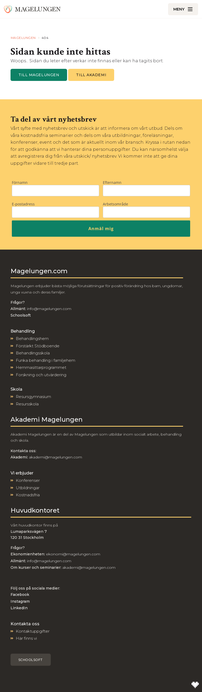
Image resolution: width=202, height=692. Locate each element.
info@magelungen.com (48, 308)
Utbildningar (27, 488)
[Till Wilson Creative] (195, 685)
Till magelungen (38, 75)
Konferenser (28, 480)
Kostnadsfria (28, 495)
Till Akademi (91, 75)
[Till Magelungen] (32, 9)
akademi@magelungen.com (55, 457)
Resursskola (27, 404)
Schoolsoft (30, 660)
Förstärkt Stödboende (37, 346)
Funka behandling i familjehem (45, 360)
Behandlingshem (32, 338)
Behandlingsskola (33, 353)
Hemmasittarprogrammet (41, 367)
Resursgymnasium (33, 397)
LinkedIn (19, 608)
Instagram (20, 601)
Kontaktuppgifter (32, 631)
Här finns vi (26, 638)
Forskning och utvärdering (41, 375)
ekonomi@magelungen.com (73, 554)
